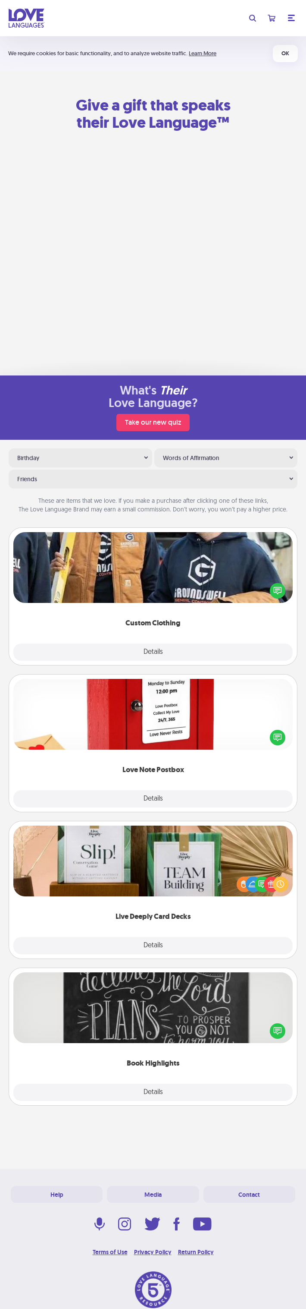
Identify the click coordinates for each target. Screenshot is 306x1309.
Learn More (202, 53)
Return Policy (196, 1252)
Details (153, 652)
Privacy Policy (153, 1252)
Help (56, 1195)
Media (153, 1195)
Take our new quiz (153, 422)
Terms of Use (110, 1252)
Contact (249, 1195)
